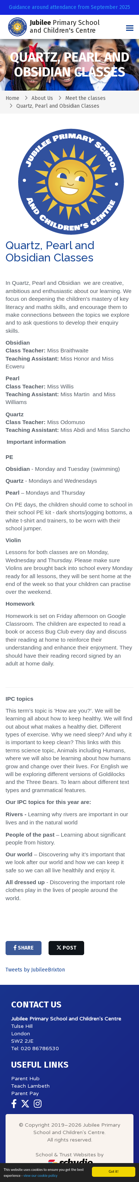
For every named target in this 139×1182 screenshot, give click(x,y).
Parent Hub (25, 1078)
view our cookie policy (40, 1175)
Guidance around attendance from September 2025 (69, 7)
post (66, 948)
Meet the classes (85, 98)
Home (12, 98)
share (23, 948)
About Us (42, 98)
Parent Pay (25, 1093)
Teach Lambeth (30, 1086)
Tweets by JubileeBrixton (35, 970)
